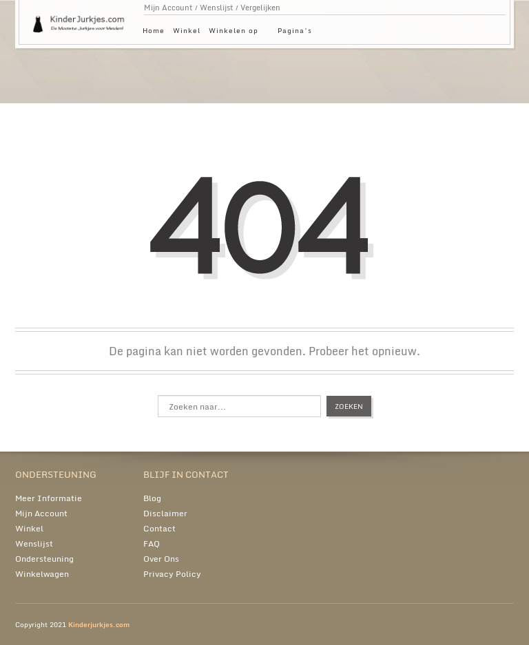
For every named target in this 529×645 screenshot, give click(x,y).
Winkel (186, 30)
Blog (152, 498)
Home (154, 30)
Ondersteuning (44, 558)
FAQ (151, 543)
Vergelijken (260, 7)
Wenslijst (217, 7)
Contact (159, 528)
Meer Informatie (48, 498)
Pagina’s (298, 33)
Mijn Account (168, 7)
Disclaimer (165, 513)
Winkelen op (237, 33)
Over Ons (161, 558)
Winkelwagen (42, 573)
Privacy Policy (172, 573)
